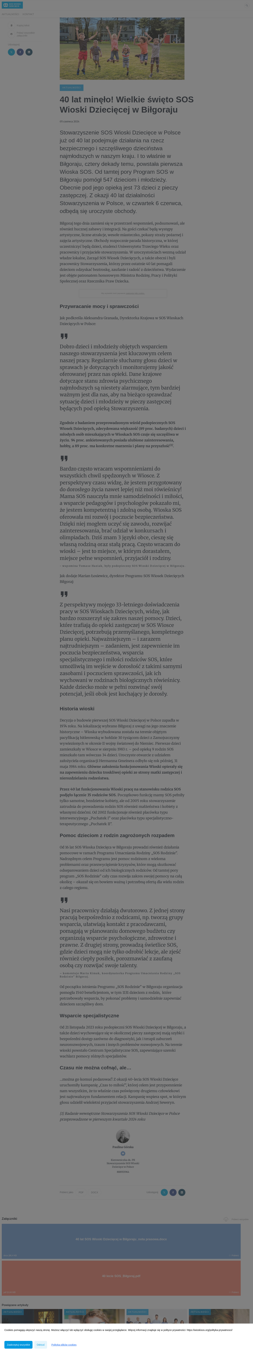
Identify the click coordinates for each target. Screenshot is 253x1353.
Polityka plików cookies (63, 1344)
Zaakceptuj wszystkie (18, 1344)
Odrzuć (41, 1344)
